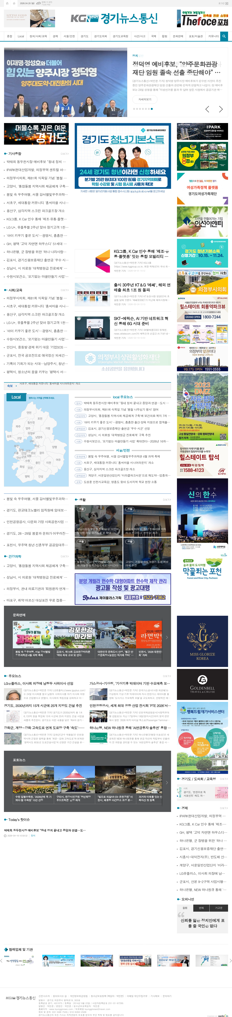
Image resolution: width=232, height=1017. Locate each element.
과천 (28, 451)
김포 (9, 436)
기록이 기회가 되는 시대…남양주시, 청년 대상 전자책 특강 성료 (37, 363)
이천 (48, 462)
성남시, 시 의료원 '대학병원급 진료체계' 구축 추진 (37, 268)
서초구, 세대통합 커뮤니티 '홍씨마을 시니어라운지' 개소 (37, 203)
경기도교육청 (120, 36)
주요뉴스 (14, 676)
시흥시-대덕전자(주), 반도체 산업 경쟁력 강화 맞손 (204, 857)
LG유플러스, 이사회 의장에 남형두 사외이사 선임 (204, 873)
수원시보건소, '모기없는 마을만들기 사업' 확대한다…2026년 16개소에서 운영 (37, 276)
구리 (31, 441)
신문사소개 (44, 996)
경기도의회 (100, 36)
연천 (29, 412)
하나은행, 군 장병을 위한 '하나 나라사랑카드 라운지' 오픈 (37, 252)
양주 (28, 428)
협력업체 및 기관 (21, 949)
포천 (39, 418)
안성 (40, 476)
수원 (27, 460)
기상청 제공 (45, 4)
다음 (167, 637)
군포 (24, 456)
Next (221, 109)
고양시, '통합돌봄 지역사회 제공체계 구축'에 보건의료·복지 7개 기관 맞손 (37, 186)
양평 (54, 447)
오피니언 (187, 899)
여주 (58, 459)
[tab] (185, 908)
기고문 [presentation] (219, 908)
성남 (32, 452)
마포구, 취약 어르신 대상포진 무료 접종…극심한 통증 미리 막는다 (37, 600)
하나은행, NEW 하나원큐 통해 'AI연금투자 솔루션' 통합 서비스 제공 (204, 889)
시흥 (16, 452)
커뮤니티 (213, 36)
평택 (27, 476)
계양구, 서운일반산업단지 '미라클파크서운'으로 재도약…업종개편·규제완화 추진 (204, 865)
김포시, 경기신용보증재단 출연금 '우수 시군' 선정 (37, 260)
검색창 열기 (224, 36)
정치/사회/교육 (38, 36)
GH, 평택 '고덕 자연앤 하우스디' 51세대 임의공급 (37, 244)
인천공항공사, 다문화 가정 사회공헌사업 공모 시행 (37, 521)
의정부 (31, 433)
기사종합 (14, 153)
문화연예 (178, 36)
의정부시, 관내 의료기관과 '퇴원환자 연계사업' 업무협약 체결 (37, 588)
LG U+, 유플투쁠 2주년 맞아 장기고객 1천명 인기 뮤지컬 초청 (37, 227)
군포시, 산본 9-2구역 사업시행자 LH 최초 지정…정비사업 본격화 (204, 881)
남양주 (38, 437)
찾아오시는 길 (60, 996)
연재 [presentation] (201, 908)
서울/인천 (69, 36)
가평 (47, 428)
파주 (18, 426)
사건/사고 (139, 36)
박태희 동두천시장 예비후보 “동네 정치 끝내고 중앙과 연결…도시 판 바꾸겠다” (37, 162)
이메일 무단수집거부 (137, 996)
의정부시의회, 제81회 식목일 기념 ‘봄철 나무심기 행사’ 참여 (37, 178)
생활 (82, 499)
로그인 (221, 3)
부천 (16, 446)
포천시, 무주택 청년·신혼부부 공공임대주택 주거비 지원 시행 (37, 545)
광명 (21, 450)
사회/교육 (15, 290)
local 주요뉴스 (123, 397)
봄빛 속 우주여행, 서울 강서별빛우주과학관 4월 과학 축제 (37, 194)
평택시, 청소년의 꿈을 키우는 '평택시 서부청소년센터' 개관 (37, 372)
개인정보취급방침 (78, 996)
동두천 (31, 422)
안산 (19, 457)
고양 (19, 438)
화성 (22, 466)
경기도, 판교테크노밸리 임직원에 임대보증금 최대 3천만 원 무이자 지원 (37, 510)
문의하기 (167, 996)
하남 (36, 446)
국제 (153, 36)
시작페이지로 (7, 3)
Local (21, 36)
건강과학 (14, 556)
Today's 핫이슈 (19, 819)
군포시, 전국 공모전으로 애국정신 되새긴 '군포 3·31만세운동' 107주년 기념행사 (37, 355)
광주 (41, 452)
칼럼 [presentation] (185, 908)
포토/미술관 (196, 36)
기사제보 (155, 996)
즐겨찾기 (14, 3)
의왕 (29, 455)
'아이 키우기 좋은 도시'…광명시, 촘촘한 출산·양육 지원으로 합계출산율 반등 (37, 235)
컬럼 (164, 36)
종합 (9, 36)
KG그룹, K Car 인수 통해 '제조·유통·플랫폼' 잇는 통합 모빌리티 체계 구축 (37, 219)
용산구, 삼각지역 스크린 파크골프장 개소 (35, 211)
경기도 (84, 36)
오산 (30, 467)
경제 (55, 36)
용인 (37, 462)
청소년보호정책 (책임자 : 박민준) (107, 996)
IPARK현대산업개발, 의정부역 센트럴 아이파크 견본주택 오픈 (37, 170)
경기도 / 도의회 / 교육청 (198, 779)
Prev (207, 109)
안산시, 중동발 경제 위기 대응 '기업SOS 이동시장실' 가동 (37, 347)
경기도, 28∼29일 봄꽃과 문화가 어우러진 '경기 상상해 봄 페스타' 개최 (37, 533)
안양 (24, 453)
